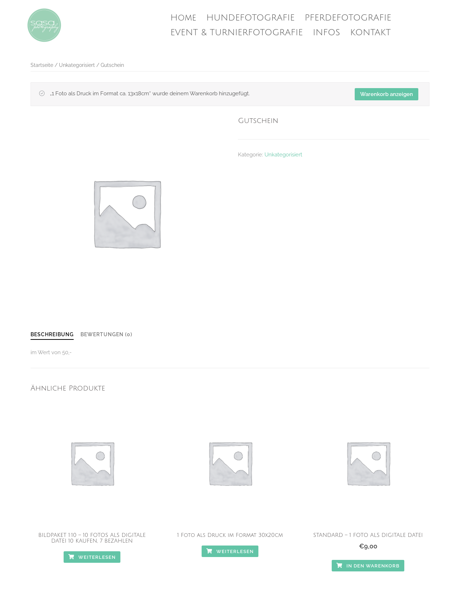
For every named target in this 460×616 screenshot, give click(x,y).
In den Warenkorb (368, 566)
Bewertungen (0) (106, 334)
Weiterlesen (92, 557)
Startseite (42, 65)
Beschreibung (52, 334)
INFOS (326, 32)
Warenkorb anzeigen (386, 94)
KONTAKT (370, 32)
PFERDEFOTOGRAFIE (348, 17)
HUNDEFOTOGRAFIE (250, 17)
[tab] (52, 334)
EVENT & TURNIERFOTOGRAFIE (236, 32)
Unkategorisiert (77, 65)
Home (183, 17)
